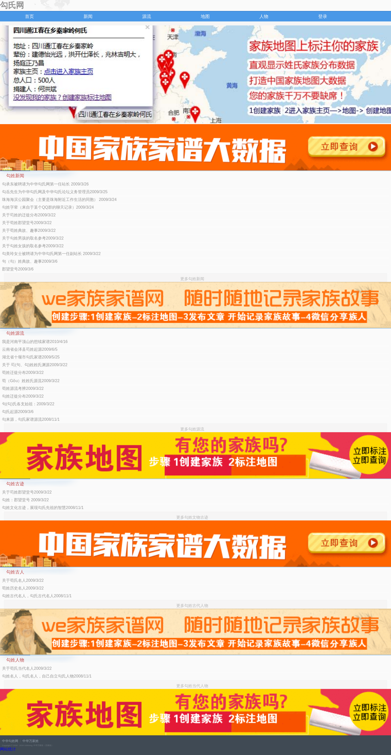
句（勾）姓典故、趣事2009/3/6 (29, 261)
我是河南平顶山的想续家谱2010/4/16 (35, 341)
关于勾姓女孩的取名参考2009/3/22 (33, 246)
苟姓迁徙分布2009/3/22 (23, 372)
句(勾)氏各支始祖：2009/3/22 (28, 404)
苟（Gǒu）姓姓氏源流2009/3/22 (31, 381)
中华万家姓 (30, 741)
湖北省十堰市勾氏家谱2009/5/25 (31, 357)
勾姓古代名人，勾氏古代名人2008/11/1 (37, 596)
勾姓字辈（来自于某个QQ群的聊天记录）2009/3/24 (48, 207)
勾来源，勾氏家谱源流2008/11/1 (31, 419)
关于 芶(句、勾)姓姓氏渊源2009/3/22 (34, 365)
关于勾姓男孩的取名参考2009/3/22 (33, 238)
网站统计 (8, 749)
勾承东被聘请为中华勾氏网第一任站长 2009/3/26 (45, 184)
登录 (322, 16)
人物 (263, 16)
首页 (29, 16)
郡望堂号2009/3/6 (17, 269)
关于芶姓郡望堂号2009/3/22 (27, 492)
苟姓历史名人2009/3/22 (23, 588)
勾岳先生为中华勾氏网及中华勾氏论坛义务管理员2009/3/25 (54, 192)
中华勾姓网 (10, 741)
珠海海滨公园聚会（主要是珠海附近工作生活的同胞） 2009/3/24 (59, 199)
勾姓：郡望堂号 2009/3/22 (25, 500)
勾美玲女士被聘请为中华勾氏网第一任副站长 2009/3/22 (51, 254)
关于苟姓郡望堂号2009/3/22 (27, 223)
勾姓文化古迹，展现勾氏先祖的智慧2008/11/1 (43, 507)
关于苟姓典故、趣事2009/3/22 (29, 230)
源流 (146, 16)
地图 (205, 16)
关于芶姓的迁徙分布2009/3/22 (29, 215)
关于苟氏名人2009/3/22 (23, 580)
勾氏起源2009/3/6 (17, 412)
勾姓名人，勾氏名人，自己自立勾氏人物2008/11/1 (47, 676)
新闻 (88, 16)
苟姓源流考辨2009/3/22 (23, 388)
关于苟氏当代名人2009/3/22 (27, 668)
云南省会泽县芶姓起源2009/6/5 (29, 349)
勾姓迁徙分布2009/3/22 (23, 396)
